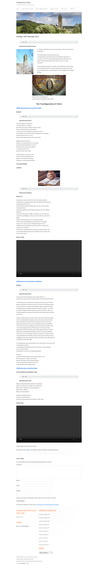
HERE (27, 450)
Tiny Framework (22, 563)
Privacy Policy (64, 8)
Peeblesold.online (23, 2)
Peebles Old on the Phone (27, 8)
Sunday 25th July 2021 (43, 531)
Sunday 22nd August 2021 (44, 517)
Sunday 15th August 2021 (44, 521)
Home (17, 8)
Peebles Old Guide (54, 8)
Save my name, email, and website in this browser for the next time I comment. (36, 498)
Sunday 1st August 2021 (44, 527)
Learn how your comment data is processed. (47, 504)
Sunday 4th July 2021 (43, 541)
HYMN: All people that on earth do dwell (28, 108)
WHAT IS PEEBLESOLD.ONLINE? (42, 8)
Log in (27, 563)
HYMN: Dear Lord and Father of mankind (28, 281)
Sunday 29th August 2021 (44, 514)
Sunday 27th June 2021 (44, 544)
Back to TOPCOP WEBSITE (22, 526)
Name (18, 480)
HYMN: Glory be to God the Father (26, 368)
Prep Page (72, 8)
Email (18, 485)
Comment (19, 464)
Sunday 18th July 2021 (43, 534)
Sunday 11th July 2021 (43, 538)
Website (18, 490)
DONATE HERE (19, 517)
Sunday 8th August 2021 (44, 524)
